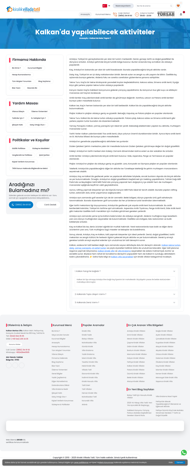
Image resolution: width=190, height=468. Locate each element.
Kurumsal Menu (103, 14)
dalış (71, 248)
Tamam (180, 462)
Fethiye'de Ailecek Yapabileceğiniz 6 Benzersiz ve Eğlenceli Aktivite (168, 406)
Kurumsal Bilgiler (35, 68)
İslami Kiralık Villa (89, 359)
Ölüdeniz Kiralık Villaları (165, 363)
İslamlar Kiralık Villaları (165, 371)
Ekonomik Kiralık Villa (90, 375)
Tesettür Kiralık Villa (90, 363)
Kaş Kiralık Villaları (163, 367)
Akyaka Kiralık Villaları (165, 351)
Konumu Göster (14, 344)
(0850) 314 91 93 (125, 15)
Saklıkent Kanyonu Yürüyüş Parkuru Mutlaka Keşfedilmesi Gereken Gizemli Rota (139, 415)
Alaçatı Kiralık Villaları (165, 347)
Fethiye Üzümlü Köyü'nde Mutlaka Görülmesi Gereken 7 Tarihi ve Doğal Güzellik (170, 415)
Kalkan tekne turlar (171, 245)
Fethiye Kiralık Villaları (136, 363)
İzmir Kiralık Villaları (135, 335)
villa (112, 251)
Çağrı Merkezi (124, 13)
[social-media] (9, 365)
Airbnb (84, 407)
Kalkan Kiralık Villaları (136, 367)
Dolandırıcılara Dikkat (61, 387)
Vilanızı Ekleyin (18, 111)
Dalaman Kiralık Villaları (166, 359)
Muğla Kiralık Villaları (164, 331)
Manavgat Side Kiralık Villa (167, 379)
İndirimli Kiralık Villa (90, 379)
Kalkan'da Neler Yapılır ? (100, 38)
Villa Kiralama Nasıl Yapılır (167, 398)
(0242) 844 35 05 (17, 336)
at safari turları (99, 248)
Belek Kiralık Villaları (135, 379)
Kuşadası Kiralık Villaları (166, 343)
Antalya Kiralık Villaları (136, 331)
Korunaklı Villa (88, 403)
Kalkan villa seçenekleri (122, 256)
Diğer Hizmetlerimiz (60, 383)
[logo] (23, 9)
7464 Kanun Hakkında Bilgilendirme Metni (30, 168)
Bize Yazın (16, 88)
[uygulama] (16, 374)
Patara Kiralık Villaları (136, 371)
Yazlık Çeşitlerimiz (59, 379)
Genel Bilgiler (57, 375)
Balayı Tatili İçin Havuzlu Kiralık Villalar (139, 398)
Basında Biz (32, 88)
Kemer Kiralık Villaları (164, 375)
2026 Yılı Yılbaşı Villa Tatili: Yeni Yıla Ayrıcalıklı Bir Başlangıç (140, 406)
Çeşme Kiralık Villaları (136, 343)
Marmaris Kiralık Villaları (137, 355)
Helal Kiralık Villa (88, 367)
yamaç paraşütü (83, 248)
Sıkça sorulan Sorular (60, 335)
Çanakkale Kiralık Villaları (166, 339)
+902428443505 (22, 352)
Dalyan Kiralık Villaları (136, 359)
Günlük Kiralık (87, 347)
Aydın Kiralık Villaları (164, 335)
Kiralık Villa (86, 331)
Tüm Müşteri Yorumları (21, 81)
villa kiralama (124, 251)
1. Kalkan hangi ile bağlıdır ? (88, 271)
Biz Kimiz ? (16, 68)
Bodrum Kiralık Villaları (136, 351)
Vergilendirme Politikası (22, 155)
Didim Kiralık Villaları (135, 347)
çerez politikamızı (81, 462)
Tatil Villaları (87, 391)
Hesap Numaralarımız (21, 74)
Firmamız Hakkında (60, 359)
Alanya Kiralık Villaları (136, 383)
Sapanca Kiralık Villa (164, 383)
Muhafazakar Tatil (89, 399)
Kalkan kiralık (104, 251)
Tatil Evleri (86, 387)
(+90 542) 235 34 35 (19, 339)
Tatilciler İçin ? (18, 118)
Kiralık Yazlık (87, 335)
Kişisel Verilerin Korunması (23, 162)
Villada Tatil (87, 371)
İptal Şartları (44, 155)
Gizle (171, 462)
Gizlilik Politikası (18, 148)
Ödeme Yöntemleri (39, 111)
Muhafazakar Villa (89, 343)
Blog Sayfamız (44, 81)
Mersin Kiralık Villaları (136, 339)
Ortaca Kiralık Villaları (165, 355)
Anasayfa (85, 14)
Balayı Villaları (88, 339)
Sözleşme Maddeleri (40, 148)
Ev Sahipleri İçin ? (38, 118)
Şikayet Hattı (17, 125)
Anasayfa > (84, 38)
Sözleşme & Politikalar (61, 407)
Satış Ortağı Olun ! (37, 125)
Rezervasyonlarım (123, 6)
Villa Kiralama (88, 351)
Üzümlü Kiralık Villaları (136, 375)
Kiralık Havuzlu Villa (90, 383)
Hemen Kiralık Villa (89, 395)
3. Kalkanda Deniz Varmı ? (87, 302)
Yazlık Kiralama (88, 355)
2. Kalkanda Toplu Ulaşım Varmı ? (90, 294)
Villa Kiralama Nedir (60, 391)
